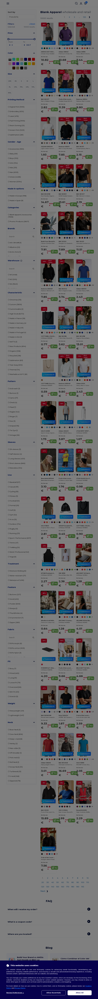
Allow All (79, 993)
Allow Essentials (53, 993)
